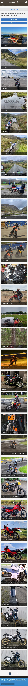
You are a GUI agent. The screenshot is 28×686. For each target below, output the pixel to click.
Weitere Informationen (5, 684)
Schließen (12, 684)
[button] (2, 2)
